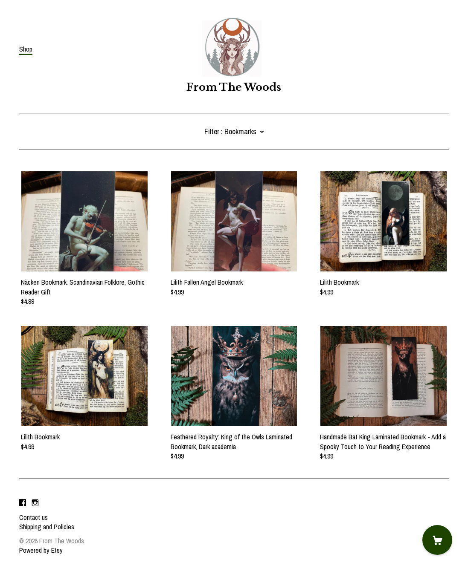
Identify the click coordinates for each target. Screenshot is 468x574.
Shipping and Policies (46, 526)
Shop (25, 49)
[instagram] (35, 503)
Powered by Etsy (41, 550)
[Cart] (437, 540)
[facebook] (22, 503)
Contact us (33, 517)
